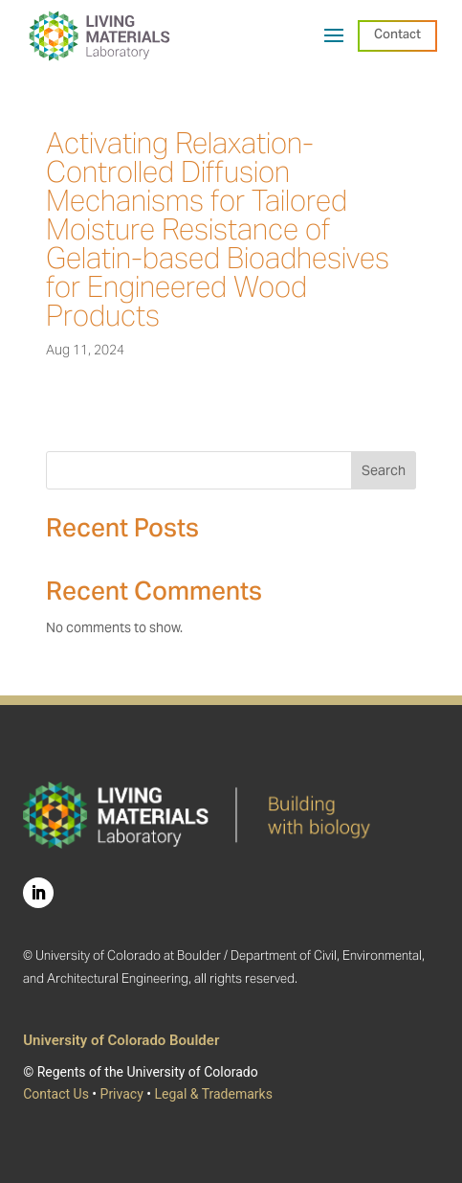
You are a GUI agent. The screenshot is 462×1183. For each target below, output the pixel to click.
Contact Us (56, 1094)
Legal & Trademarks (213, 1094)
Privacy (121, 1094)
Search (384, 470)
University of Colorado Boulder (121, 1040)
